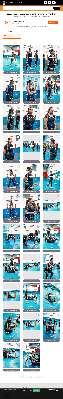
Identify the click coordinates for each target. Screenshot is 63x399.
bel (23, 2)
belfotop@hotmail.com (7, 388)
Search (56, 8)
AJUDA (27, 2)
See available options (12, 72)
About (20, 2)
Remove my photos (46, 388)
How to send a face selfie (14, 23)
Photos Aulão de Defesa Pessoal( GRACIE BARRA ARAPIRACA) (30, 14)
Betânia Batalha (10, 2)
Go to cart (36, 390)
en (58, 2)
